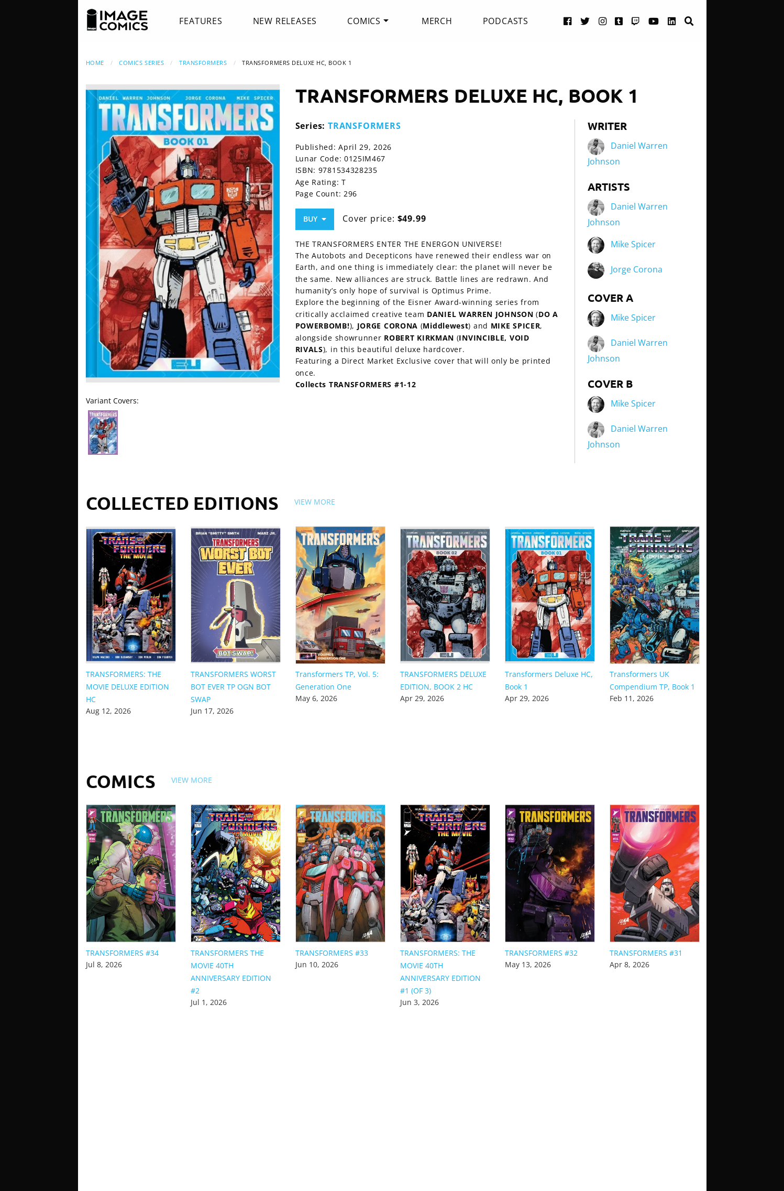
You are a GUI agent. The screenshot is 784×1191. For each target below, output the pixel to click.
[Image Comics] (117, 20)
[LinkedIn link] (672, 20)
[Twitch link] (636, 20)
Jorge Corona (636, 269)
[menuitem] (200, 21)
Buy (314, 219)
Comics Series (141, 63)
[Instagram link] (603, 20)
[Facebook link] (568, 20)
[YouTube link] (653, 20)
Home (95, 63)
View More (314, 502)
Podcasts (505, 21)
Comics (364, 21)
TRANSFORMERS (203, 63)
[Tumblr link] (619, 20)
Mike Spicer (633, 244)
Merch (437, 21)
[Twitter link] (585, 20)
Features (200, 21)
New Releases (285, 21)
